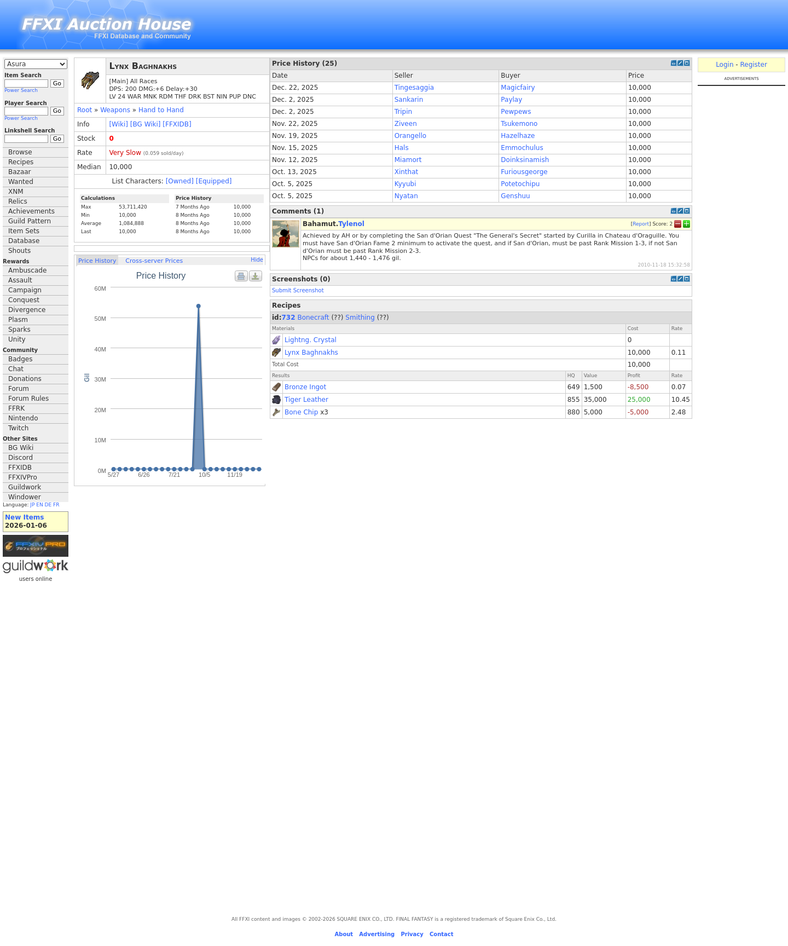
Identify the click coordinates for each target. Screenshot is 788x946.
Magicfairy (518, 87)
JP (32, 504)
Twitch (18, 428)
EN (39, 504)
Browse (20, 152)
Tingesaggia (414, 87)
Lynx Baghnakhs (311, 352)
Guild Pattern (29, 221)
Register (753, 64)
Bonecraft (313, 317)
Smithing (360, 317)
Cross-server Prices (154, 260)
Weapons (115, 110)
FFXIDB (20, 467)
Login (724, 64)
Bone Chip (301, 412)
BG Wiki (20, 448)
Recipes (20, 162)
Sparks (19, 329)
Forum (18, 389)
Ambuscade (27, 270)
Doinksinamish (525, 160)
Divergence (26, 310)
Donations (25, 379)
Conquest (23, 300)
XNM (16, 191)
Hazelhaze (518, 136)
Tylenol (351, 224)
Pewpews (516, 112)
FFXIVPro (22, 477)
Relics (17, 201)
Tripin (403, 112)
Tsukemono (519, 124)
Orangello (410, 136)
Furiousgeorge (524, 172)
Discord (20, 458)
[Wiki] (118, 124)
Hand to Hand (161, 110)
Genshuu (515, 196)
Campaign (25, 290)
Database (23, 241)
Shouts (19, 251)
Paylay (511, 99)
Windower (24, 497)
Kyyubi (405, 184)
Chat (16, 369)
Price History (97, 260)
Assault (20, 280)
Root (84, 110)
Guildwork (24, 487)
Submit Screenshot (298, 290)
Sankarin (409, 99)
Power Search (21, 90)
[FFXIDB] (177, 124)
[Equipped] (214, 181)
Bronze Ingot (305, 387)
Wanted (20, 182)
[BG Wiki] (145, 124)
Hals (402, 148)
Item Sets (23, 231)
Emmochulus (522, 148)
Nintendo (23, 418)
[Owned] (180, 181)
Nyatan (406, 196)
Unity (17, 339)
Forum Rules (28, 398)
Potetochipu (520, 184)
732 (289, 317)
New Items (24, 517)
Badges (20, 359)
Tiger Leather (306, 399)
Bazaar (19, 172)
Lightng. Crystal (311, 340)
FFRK (16, 408)
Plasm (18, 320)
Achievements (31, 211)
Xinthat (407, 172)
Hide (257, 260)
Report (641, 224)
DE (48, 504)
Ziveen (406, 124)
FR (56, 504)
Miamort (408, 160)
